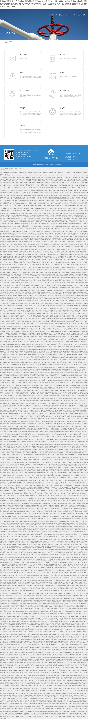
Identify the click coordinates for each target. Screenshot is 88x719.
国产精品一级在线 (57, 575)
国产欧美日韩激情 (3, 216)
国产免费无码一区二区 (73, 323)
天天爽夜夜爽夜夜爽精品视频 (5, 269)
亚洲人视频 (18, 284)
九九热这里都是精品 (39, 233)
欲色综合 (2, 400)
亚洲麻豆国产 (9, 229)
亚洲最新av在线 (14, 367)
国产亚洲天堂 (82, 369)
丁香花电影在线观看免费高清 (76, 311)
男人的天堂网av (82, 423)
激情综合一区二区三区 (10, 623)
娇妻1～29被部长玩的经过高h (61, 284)
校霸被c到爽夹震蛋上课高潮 (28, 208)
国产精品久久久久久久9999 (34, 187)
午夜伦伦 (52, 202)
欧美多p (26, 329)
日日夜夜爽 (33, 526)
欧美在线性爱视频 (21, 185)
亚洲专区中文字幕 (29, 287)
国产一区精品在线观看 (4, 469)
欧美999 (22, 326)
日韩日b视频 (58, 274)
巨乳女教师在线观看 (10, 513)
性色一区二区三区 (69, 433)
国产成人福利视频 (55, 365)
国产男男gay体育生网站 (32, 205)
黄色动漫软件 (24, 200)
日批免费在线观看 (19, 336)
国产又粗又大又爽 (23, 221)
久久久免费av (35, 521)
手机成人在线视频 (19, 303)
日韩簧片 (85, 215)
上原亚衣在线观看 (17, 470)
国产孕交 (72, 698)
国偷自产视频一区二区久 (70, 236)
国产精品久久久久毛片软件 (18, 524)
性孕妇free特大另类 (25, 470)
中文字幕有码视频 (38, 267)
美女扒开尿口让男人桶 (68, 423)
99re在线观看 (9, 433)
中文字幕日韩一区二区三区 (42, 197)
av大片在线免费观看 (63, 375)
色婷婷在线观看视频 (67, 613)
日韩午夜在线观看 (35, 306)
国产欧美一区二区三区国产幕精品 (25, 311)
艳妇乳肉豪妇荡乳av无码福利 (81, 272)
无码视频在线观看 (51, 400)
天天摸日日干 (39, 618)
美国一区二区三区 (71, 629)
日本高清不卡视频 (13, 279)
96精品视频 (70, 202)
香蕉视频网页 (85, 418)
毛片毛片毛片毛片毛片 (24, 513)
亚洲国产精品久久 (66, 490)
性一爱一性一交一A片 (64, 175)
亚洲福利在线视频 (8, 646)
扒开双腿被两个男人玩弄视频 (25, 577)
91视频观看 (6, 485)
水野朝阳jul (85, 311)
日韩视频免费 (65, 223)
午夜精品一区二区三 (9, 244)
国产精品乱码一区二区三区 (24, 251)
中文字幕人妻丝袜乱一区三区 (73, 175)
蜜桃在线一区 (6, 395)
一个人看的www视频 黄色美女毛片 (75, 711)
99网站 (85, 493)
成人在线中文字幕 (41, 446)
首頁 (49, 15)
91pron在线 (43, 244)
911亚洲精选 (50, 683)
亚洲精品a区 (63, 272)
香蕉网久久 (78, 270)
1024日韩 (29, 380)
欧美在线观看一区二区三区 (83, 438)
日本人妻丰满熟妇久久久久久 (41, 669)
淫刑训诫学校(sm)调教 (4, 487)
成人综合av (66, 351)
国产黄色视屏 (18, 395)
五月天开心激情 (12, 529)
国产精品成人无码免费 (13, 485)
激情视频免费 (20, 598)
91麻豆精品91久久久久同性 (62, 270)
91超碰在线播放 (23, 184)
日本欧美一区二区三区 (13, 570)
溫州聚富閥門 (75, 156)
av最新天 (42, 524)
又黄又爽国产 (38, 302)
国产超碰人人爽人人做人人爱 (51, 370)
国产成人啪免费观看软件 (74, 361)
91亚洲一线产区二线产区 (58, 451)
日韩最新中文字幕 (76, 369)
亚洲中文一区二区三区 (37, 483)
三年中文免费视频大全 (67, 234)
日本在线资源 (24, 456)
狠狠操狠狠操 (7, 254)
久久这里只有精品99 (4, 377)
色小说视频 (28, 190)
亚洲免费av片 (2, 447)
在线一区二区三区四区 (69, 515)
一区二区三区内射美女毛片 (37, 257)
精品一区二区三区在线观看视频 (81, 203)
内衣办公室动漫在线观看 (57, 184)
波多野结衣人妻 (32, 303)
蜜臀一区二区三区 (8, 293)
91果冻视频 (44, 459)
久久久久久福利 (67, 333)
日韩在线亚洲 (51, 334)
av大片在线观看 (57, 505)
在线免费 (43, 280)
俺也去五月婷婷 (9, 334)
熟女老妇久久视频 (69, 228)
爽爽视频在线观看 (77, 457)
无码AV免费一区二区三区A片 (76, 465)
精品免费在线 (5, 446)
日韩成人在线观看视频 (47, 226)
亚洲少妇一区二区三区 (65, 639)
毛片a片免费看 (4, 177)
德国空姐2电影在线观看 (22, 429)
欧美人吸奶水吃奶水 (56, 657)
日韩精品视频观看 (31, 397)
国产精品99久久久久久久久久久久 (22, 398)
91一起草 (69, 375)
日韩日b (61, 364)
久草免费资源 (57, 462)
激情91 (50, 657)
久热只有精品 (45, 397)
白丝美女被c (12, 261)
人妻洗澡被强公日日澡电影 (7, 703)
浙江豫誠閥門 (68, 157)
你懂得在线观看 (27, 390)
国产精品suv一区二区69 (50, 434)
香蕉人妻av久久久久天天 (20, 352)
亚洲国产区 (46, 505)
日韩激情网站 (71, 216)
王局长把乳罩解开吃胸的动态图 (53, 277)
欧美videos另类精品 (31, 672)
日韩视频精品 (13, 236)
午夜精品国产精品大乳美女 (61, 513)
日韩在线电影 (67, 696)
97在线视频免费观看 (83, 228)
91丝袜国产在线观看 (34, 320)
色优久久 (14, 475)
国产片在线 (84, 682)
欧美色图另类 (17, 603)
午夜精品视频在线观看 (43, 454)
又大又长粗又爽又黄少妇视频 (70, 397)
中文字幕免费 (29, 415)
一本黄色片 (69, 195)
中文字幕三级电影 (21, 400)
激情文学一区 (79, 418)
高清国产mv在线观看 (18, 626)
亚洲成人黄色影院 (19, 519)
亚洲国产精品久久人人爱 (10, 359)
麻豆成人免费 (49, 700)
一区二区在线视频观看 (18, 203)
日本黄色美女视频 (45, 234)
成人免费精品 (32, 452)
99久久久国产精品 (23, 672)
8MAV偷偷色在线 (78, 359)
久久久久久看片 (67, 703)
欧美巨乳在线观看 (39, 192)
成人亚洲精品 (37, 229)
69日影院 (16, 590)
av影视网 (71, 505)
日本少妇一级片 (48, 369)
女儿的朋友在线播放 (4, 259)
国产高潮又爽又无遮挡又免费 (10, 207)
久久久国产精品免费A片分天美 (49, 228)
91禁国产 (28, 456)
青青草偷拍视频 (64, 195)
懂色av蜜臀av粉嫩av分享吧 (12, 344)
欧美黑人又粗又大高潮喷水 (65, 682)
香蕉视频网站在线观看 (17, 349)
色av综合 (70, 251)
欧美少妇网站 (49, 539)
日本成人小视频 (32, 492)
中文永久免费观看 (5, 287)
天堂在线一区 (11, 682)
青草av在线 (12, 326)
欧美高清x (31, 308)
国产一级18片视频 (77, 446)
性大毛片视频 (65, 385)
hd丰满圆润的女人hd (42, 261)
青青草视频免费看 (18, 515)
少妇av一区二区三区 (9, 408)
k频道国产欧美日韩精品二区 (12, 270)
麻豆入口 (44, 193)
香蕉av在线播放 (62, 254)
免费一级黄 (13, 275)
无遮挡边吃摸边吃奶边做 (14, 252)
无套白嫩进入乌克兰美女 (23, 416)
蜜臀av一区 (7, 313)
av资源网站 (32, 400)
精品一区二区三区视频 (68, 519)
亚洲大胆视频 (74, 526)
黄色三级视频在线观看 (60, 541)
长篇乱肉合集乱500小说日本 (25, 285)
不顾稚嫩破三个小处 (72, 257)
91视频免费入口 (83, 505)
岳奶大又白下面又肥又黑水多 (40, 272)
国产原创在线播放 (61, 321)
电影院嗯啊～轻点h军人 (14, 423)
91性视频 (84, 519)
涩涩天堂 (36, 423)
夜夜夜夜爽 (77, 452)
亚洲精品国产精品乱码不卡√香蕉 (43, 315)
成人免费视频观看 (82, 193)
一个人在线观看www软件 (63, 705)
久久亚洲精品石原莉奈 (53, 223)
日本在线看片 (4, 500)
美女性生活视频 (62, 637)
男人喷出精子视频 (80, 195)
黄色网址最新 (39, 334)
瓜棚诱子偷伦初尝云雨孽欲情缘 (70, 570)
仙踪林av (16, 182)
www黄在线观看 (71, 439)
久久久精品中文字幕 (29, 292)
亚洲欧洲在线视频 (49, 564)
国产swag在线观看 (36, 701)
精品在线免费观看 (5, 488)
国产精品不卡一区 (82, 429)
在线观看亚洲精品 (72, 673)
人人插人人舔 (56, 682)
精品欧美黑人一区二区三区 (41, 256)
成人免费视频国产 (19, 575)
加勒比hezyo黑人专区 (38, 275)
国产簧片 (42, 673)
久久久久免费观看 (11, 600)
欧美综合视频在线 (75, 251)
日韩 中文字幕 (82, 361)
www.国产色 (16, 321)
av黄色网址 (32, 641)
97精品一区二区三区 (81, 346)
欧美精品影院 (48, 318)
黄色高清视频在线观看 (25, 284)
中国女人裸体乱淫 (74, 655)
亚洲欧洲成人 (49, 365)
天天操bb (5, 405)
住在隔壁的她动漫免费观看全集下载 (8, 356)
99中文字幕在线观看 (44, 295)
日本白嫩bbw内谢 (27, 444)
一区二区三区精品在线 (18, 392)
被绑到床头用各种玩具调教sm (21, 364)
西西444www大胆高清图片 (37, 716)
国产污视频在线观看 (75, 531)
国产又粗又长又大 (26, 588)
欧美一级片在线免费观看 (20, 464)
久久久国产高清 (39, 251)
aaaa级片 (51, 562)
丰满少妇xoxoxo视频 (44, 211)
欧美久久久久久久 (57, 387)
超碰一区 (69, 346)
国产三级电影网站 (5, 675)
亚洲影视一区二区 (36, 352)
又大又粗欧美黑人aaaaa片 (48, 488)
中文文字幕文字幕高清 (74, 521)
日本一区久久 (71, 229)
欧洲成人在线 (56, 375)
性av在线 (39, 416)
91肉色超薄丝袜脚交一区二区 (77, 303)
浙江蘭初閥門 (68, 153)
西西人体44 (42, 529)
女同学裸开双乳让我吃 (19, 390)
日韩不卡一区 (42, 229)
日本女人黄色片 (18, 685)
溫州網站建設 (16, 168)
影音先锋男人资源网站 (7, 256)
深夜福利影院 (9, 542)
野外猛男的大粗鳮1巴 (13, 605)
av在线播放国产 (42, 200)
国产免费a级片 (59, 460)
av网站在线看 (33, 698)
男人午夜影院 (47, 646)
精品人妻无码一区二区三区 (58, 320)
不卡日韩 (40, 442)
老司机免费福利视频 (41, 198)
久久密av (67, 305)
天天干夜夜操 (48, 177)
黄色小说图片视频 (16, 431)
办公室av (84, 236)
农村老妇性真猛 (37, 218)
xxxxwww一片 (5, 601)
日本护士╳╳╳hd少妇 (36, 177)
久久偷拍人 (60, 213)
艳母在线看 (36, 388)
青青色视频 (86, 323)
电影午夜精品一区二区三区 (30, 475)
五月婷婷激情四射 (42, 270)
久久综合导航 (7, 387)
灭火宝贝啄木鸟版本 (34, 288)
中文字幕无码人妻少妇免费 (47, 380)
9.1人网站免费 (15, 400)
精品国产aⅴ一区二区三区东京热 (20, 608)
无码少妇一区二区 (31, 267)
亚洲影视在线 (52, 649)
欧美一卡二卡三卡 (48, 269)
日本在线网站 (85, 490)
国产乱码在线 (72, 305)
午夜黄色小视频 (28, 464)
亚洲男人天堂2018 (45, 207)
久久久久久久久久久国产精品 (36, 500)
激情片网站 (53, 465)
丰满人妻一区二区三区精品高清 (7, 426)
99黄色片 (8, 323)
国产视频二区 (30, 682)
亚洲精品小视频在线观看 (6, 490)
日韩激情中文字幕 (31, 223)
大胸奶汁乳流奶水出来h (56, 298)
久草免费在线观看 (78, 236)
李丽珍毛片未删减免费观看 (74, 472)
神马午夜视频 (54, 333)
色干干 (54, 460)
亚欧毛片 (57, 487)
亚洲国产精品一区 (13, 323)
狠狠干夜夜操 (62, 447)
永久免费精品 (11, 701)
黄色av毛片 (64, 501)
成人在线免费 (67, 687)
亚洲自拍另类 (48, 410)
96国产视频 (20, 696)
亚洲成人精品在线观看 (52, 601)
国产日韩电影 (36, 392)
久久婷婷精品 (47, 624)
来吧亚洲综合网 (17, 298)
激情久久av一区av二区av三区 (53, 397)
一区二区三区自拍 (69, 547)
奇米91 (3, 546)
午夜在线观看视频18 (22, 241)
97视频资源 (74, 195)
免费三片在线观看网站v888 (26, 375)
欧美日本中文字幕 (62, 238)
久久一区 (86, 298)
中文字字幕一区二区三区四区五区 (42, 241)
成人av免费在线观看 (78, 618)
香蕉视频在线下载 (5, 454)
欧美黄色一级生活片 (72, 395)
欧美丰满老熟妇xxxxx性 (31, 605)
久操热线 (69, 269)
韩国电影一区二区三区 (28, 261)
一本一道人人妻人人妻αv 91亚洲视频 (46, 323)
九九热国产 (65, 328)
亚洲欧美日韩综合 (29, 298)
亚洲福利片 (38, 516)
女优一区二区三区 (25, 318)
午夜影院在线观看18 (37, 515)
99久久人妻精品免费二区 (47, 320)
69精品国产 (29, 413)
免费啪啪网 (72, 238)
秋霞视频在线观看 (71, 408)
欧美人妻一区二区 (73, 565)
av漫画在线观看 (26, 696)
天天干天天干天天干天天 (4, 338)
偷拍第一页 (40, 490)
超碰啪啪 (54, 700)
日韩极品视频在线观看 (59, 179)
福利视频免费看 (38, 575)
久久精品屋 (56, 565)
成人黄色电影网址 (16, 297)
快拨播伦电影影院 (17, 511)
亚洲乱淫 (85, 467)
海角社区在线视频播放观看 (54, 211)
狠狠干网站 (31, 359)
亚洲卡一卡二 (9, 357)
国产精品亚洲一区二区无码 (69, 457)
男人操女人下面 (64, 542)
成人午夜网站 (68, 670)
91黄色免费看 (82, 280)
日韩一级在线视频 (28, 462)
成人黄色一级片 (60, 177)
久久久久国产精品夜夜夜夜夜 (16, 243)
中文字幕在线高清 (75, 192)
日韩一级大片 (68, 564)
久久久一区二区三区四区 (70, 631)
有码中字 (58, 308)
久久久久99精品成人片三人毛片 (45, 593)
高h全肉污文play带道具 (61, 207)
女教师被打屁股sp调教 (64, 323)
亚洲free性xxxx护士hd (58, 187)
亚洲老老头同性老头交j (68, 357)
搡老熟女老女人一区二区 (57, 621)
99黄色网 (81, 383)
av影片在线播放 (68, 526)
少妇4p (77, 179)
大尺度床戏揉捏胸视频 (83, 192)
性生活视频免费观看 (73, 434)
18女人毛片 (39, 533)
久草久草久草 (77, 315)
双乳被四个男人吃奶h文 (4, 252)
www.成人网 (6, 262)
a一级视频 (5, 667)
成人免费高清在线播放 (67, 208)
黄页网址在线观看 (21, 306)
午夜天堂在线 (36, 593)
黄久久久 (28, 184)
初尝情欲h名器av (7, 393)
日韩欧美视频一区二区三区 (69, 470)
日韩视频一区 (25, 341)
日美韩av (82, 475)
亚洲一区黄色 (41, 406)
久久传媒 (39, 603)
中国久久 (34, 706)
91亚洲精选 (82, 200)
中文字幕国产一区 (58, 200)
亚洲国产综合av (24, 211)
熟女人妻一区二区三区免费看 (18, 179)
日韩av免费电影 (35, 311)
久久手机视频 (72, 447)
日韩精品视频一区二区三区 (30, 185)
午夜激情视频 (59, 385)
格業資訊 (61, 15)
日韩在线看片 (74, 405)
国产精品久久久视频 (41, 477)
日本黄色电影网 (58, 649)
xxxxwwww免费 (66, 619)
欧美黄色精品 (2, 359)
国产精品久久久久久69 (68, 275)
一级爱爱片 (74, 208)
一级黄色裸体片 (51, 218)
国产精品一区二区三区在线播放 (31, 541)
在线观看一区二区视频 (74, 241)
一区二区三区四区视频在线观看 (54, 195)
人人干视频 (44, 577)
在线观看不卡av (3, 382)
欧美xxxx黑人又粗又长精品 (77, 595)
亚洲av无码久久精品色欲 (53, 431)
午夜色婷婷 (7, 261)
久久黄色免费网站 (22, 567)
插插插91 (36, 460)
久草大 (58, 447)
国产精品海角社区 (13, 287)
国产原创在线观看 (36, 673)
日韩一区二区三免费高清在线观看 (14, 375)
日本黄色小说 (33, 246)
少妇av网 (44, 583)
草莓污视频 (85, 577)
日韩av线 (11, 362)
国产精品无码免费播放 (38, 705)
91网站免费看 (28, 195)
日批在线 (14, 518)
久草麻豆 (30, 182)
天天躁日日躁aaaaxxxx (14, 416)
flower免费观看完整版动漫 (51, 193)
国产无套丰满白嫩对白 (56, 251)
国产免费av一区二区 (73, 438)
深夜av (71, 277)
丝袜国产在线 (79, 416)
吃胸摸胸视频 (60, 208)
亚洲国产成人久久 (63, 205)
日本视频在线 (62, 454)
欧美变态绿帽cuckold (79, 474)
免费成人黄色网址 (37, 542)
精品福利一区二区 (64, 251)
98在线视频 (40, 482)
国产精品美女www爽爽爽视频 (50, 393)
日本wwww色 (79, 565)
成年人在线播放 (26, 252)
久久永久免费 (77, 249)
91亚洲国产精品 (54, 537)
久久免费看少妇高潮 (41, 351)
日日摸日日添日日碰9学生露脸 (7, 297)
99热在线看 (52, 526)
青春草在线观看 (3, 557)
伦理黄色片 (32, 374)
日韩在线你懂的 (37, 544)
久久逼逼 (45, 277)
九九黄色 (68, 513)
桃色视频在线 (47, 390)
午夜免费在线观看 (23, 618)
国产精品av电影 (29, 431)
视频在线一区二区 (33, 569)
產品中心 (68, 15)
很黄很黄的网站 (25, 236)
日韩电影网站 (62, 516)
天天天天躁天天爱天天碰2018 (56, 569)
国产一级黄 (20, 451)
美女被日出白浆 (25, 572)
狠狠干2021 (64, 185)
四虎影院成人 (35, 362)
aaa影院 (49, 284)
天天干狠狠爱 (12, 695)
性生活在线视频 (12, 469)
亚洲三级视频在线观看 (17, 649)
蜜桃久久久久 (49, 256)
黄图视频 (83, 365)
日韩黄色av (66, 179)
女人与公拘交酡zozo (65, 483)
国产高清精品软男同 (11, 177)
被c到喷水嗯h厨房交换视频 (39, 359)
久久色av (73, 249)
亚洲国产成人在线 (12, 398)
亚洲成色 (62, 210)
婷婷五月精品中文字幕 (26, 446)
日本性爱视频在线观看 (20, 475)
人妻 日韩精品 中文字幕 (81, 205)
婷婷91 (36, 254)
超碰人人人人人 (23, 467)
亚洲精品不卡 (9, 179)
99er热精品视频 (26, 372)
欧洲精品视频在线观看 (21, 354)
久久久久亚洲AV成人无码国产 (69, 410)
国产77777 (34, 677)
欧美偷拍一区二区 (79, 610)
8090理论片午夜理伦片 (32, 334)
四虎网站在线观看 (36, 528)
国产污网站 (24, 662)
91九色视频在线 (14, 624)
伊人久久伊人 (19, 269)
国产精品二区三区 (3, 229)
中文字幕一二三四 (17, 397)
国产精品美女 (74, 234)
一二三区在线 (83, 439)
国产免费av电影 (73, 483)
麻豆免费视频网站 (71, 300)
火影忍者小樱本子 (14, 374)
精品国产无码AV (19, 238)
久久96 (47, 305)
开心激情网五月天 (50, 567)
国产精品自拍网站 (15, 379)
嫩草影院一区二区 (63, 580)
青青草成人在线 (33, 315)
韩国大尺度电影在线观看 (12, 295)
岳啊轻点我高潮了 (39, 231)
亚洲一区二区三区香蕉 (42, 377)
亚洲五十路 (14, 215)
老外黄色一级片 (13, 313)
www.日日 (37, 565)
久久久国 (16, 328)
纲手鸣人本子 (20, 372)
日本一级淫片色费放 (83, 477)
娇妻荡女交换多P (15, 459)
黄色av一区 (21, 588)
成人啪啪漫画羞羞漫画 (46, 503)
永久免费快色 (84, 705)
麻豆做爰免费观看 (79, 585)
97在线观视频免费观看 (6, 241)
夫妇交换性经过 (12, 519)
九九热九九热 (76, 207)
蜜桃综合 (7, 665)
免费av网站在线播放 (34, 354)
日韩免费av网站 (63, 374)
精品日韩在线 (72, 590)
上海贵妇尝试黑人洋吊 (38, 329)
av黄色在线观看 (16, 221)
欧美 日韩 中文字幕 (44, 601)
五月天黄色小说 (6, 418)
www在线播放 (22, 239)
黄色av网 (57, 374)
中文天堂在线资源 (52, 578)
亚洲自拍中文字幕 (18, 208)
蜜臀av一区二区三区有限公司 (56, 229)
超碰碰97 (17, 285)
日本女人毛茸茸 (68, 405)
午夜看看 (52, 231)
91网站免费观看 (81, 428)
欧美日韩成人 (10, 483)
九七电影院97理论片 (44, 621)
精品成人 (58, 220)
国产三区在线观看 (80, 493)
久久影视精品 (33, 280)
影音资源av (20, 405)
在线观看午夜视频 (74, 336)
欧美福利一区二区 (45, 498)
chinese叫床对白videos (22, 180)
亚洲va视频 (60, 577)
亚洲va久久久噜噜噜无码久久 (39, 393)
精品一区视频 (65, 467)
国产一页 (77, 284)
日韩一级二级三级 (76, 334)
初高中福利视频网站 (6, 279)
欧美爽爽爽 (72, 683)
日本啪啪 (16, 306)
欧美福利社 (43, 305)
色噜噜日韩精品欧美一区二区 (7, 302)
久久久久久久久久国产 (6, 624)
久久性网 (61, 302)
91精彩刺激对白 (57, 485)
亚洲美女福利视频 (35, 270)
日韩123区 (29, 434)
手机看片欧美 (36, 406)
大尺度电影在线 (10, 280)
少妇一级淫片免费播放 (37, 213)
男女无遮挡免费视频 (69, 454)
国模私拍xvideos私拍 (77, 338)
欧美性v (49, 288)
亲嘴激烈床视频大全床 (4, 192)
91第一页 (65, 408)
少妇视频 (67, 238)
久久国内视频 (46, 526)
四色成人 (64, 338)
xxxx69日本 (31, 393)
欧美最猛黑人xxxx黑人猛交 (28, 305)
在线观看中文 (44, 523)
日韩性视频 (34, 464)
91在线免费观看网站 (12, 234)
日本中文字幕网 (32, 328)
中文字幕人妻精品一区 (31, 221)
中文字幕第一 (46, 562)
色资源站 (2, 228)
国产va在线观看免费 (24, 175)
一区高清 (52, 552)
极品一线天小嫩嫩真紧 (7, 505)
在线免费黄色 (39, 338)
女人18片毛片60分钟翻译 (58, 619)
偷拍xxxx (49, 626)
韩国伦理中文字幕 (29, 352)
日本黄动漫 (11, 438)
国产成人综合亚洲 (82, 456)
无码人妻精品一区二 (46, 495)
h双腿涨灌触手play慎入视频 (25, 361)
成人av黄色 (8, 336)
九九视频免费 (64, 346)
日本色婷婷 (21, 600)
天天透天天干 (50, 264)
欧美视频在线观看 (9, 365)
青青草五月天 (56, 515)
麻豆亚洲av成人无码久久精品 (58, 459)
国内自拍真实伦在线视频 (49, 205)
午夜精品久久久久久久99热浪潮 (18, 578)
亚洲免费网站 (30, 203)
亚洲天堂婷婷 (13, 284)
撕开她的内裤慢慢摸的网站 (48, 310)
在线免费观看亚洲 (69, 207)
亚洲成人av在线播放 (13, 264)
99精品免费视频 (25, 220)
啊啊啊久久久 (79, 644)
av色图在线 (74, 252)
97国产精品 (23, 569)
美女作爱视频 (76, 177)
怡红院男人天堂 (78, 410)
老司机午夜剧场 (46, 657)
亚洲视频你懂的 (48, 436)
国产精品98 (33, 282)
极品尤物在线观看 (69, 377)
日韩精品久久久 (40, 202)
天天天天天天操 (82, 356)
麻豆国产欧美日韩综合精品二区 (59, 279)
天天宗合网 (2, 537)
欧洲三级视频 (79, 677)
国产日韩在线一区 (75, 243)
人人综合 (37, 185)
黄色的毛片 (75, 652)
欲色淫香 (45, 474)
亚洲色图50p (15, 552)
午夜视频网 (18, 454)
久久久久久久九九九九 (6, 326)
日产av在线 (16, 539)
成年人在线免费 (29, 510)
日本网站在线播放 (51, 179)
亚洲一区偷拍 (80, 323)
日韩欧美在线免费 (19, 275)
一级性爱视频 (63, 601)
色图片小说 (39, 280)
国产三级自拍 (76, 187)
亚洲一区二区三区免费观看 (7, 618)
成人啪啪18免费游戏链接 (8, 233)
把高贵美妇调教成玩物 (55, 341)
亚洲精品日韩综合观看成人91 (82, 339)
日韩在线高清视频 (22, 623)
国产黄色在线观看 (34, 184)
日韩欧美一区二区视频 (37, 649)
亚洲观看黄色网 (55, 551)
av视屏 (29, 546)
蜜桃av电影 (81, 660)
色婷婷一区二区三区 (9, 385)
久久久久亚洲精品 (33, 482)
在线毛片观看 (40, 277)
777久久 (80, 521)
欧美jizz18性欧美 (81, 259)
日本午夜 (74, 215)
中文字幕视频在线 (67, 503)
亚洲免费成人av (6, 660)
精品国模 (29, 231)
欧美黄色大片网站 (79, 246)
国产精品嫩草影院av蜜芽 (74, 388)
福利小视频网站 (48, 359)
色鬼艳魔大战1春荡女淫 (70, 218)
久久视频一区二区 (60, 457)
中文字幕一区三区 (6, 364)
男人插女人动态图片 (31, 233)
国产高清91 (23, 654)
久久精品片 (76, 578)
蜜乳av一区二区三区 (4, 578)
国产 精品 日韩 (65, 187)
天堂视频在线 (51, 498)
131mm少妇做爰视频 (7, 339)
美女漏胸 (24, 580)
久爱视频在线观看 (36, 662)
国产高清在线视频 (24, 433)
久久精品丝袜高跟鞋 (29, 362)
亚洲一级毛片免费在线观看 (11, 457)
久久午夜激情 (75, 508)
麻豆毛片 (40, 298)
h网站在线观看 (16, 244)
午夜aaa (71, 691)
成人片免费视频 (47, 202)
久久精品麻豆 (75, 552)
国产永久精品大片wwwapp (35, 346)
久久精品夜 (84, 292)
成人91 (51, 631)
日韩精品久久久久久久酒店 (67, 184)
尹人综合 (10, 379)
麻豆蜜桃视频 (50, 690)
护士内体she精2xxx (66, 388)
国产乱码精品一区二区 (47, 275)
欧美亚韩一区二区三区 (9, 536)
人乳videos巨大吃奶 (21, 295)
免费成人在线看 (34, 277)
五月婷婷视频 (51, 192)
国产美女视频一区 (79, 218)
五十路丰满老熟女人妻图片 (18, 229)
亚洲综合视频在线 (76, 275)
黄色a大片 (16, 460)
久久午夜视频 (49, 293)
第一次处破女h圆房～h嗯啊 (63, 667)
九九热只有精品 (52, 429)
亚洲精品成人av (58, 300)
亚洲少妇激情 (59, 185)
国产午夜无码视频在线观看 (24, 385)
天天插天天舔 (16, 665)
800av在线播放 (45, 690)
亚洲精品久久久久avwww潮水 (52, 261)
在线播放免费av (4, 664)
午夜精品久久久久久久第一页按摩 (18, 472)
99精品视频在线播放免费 (8, 184)
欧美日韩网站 (71, 187)
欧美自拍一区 (20, 334)
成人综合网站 (77, 198)
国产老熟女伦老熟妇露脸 (44, 565)
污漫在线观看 (15, 225)
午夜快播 (68, 379)
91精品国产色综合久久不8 (43, 264)
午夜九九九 (64, 460)
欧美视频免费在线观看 (16, 613)
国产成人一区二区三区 (13, 185)
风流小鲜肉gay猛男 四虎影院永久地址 (67, 446)
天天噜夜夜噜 (2, 493)
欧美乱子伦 (25, 406)
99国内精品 (42, 665)
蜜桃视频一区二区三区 (21, 287)
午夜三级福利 (45, 334)
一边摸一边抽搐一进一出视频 (72, 428)
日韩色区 (17, 623)
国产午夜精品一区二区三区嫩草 (46, 352)
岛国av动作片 (37, 452)
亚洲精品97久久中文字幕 (4, 193)
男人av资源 (85, 336)
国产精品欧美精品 (71, 616)
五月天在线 (78, 541)
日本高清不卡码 (5, 210)
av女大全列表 (45, 490)
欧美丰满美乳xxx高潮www (52, 287)
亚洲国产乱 (15, 372)
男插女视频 (31, 318)
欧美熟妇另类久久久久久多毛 (53, 439)
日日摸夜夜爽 (14, 334)
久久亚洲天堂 (83, 198)
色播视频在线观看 (6, 515)
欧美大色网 (32, 410)
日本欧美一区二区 (77, 306)
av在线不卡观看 (82, 403)
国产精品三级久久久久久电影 (41, 216)
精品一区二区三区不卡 (78, 577)
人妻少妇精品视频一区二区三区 (14, 361)
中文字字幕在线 (36, 611)
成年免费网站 (33, 634)
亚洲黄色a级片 (16, 365)
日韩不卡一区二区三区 (38, 308)
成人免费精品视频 (28, 624)
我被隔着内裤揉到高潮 (37, 431)
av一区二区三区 (51, 623)
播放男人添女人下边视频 (22, 338)
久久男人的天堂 (25, 216)
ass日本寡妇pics (21, 300)
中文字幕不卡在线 (28, 210)
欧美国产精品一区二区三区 (47, 213)
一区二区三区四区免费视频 (45, 239)
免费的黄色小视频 (12, 346)
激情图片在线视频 (79, 492)
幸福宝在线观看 (10, 213)
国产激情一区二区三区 (32, 338)
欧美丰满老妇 (66, 485)
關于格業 (54, 15)
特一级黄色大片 (85, 320)
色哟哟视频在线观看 (9, 493)
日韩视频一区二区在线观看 (22, 434)
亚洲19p (80, 379)
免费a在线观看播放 (63, 498)
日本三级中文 (20, 272)
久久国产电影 (84, 485)
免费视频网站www (33, 284)
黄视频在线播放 (19, 498)
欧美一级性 (57, 236)
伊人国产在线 (59, 652)
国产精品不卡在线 (29, 454)
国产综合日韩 (3, 595)
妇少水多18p (12, 619)
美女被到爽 (82, 395)
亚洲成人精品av (9, 272)
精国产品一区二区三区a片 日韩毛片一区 (16, 192)
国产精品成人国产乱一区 (79, 300)
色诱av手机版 (72, 203)
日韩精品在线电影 (63, 331)
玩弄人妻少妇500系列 (48, 225)
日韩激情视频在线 (69, 421)
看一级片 (14, 285)
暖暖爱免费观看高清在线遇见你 (70, 180)
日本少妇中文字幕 (17, 408)
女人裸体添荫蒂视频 (6, 347)
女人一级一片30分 (69, 592)
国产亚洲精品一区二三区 (54, 302)
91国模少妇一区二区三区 (25, 357)
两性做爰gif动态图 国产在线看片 (16, 202)
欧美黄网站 (75, 519)
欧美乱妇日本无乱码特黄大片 (36, 259)
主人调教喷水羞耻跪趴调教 (70, 267)
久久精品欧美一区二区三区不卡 (6, 215)
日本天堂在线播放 (64, 274)
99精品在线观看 (20, 439)
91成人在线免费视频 (5, 346)
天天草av (32, 357)
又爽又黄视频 (14, 180)
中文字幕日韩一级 (53, 215)
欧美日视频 (65, 400)
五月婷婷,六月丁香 (83, 598)
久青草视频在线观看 (21, 259)
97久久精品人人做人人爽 (28, 593)
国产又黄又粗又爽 (76, 716)
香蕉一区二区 (8, 492)
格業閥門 (14, 16)
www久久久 (10, 698)
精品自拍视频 (60, 613)
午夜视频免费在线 (54, 254)
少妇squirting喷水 (12, 498)
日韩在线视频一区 (33, 193)
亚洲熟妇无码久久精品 (63, 439)
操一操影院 (33, 559)
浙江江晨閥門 (68, 159)
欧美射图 (18, 207)
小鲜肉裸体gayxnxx (69, 308)
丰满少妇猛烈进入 (36, 295)
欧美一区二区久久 (64, 231)
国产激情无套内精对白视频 (42, 284)
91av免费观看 (83, 249)
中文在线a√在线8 (21, 424)
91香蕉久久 (51, 315)
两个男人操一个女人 (46, 613)
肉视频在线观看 (23, 603)
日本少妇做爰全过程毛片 (61, 252)
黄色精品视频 (73, 549)
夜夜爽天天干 (13, 403)
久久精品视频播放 (5, 231)
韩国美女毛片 (14, 293)
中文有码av (25, 243)
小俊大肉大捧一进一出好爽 (25, 288)
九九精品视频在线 (72, 449)
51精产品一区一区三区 (59, 233)
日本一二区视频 (81, 298)
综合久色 (16, 562)
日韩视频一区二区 (18, 218)
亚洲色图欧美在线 (62, 495)
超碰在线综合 (9, 475)
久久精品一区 (15, 483)
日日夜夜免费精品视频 (33, 236)
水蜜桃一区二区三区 (38, 249)
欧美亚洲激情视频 (25, 596)
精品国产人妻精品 (3, 341)
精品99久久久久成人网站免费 (79, 628)
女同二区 (18, 467)
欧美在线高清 (35, 298)
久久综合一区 (21, 213)
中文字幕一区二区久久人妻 (62, 392)
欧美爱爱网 (36, 225)
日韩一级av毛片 (15, 588)
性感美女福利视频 (10, 306)
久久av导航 (76, 700)
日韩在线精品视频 (78, 682)
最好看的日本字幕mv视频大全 (46, 678)
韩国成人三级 (19, 629)
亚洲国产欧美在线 (72, 624)
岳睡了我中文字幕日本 (77, 551)
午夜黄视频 (43, 177)
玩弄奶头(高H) (4, 280)
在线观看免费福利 (68, 595)
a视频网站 (10, 259)
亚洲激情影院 (38, 207)
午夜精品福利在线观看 (70, 315)
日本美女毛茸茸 (30, 442)
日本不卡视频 (66, 533)
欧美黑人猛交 (8, 275)
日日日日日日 (81, 460)
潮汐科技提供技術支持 (58, 164)
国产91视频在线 (79, 685)
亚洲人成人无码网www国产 (64, 565)
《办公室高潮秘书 (77, 344)
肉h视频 (3, 610)
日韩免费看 (57, 672)
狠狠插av (72, 614)
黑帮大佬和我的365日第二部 (50, 549)
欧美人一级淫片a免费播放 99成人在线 (60, 190)
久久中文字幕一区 (54, 321)
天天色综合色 (27, 259)
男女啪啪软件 (25, 682)
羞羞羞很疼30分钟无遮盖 (23, 637)
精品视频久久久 (25, 202)
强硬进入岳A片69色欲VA (73, 380)
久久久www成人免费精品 (46, 687)
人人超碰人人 (4, 198)
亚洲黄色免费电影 (14, 657)
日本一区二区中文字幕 (4, 641)
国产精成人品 (59, 585)
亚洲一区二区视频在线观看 (58, 269)
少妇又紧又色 (31, 578)
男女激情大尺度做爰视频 (66, 285)
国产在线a (85, 560)
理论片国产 (72, 349)
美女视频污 (7, 303)
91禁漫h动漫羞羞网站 (60, 351)
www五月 (18, 234)
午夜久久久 (84, 182)
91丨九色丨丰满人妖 (80, 221)
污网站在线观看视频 (58, 552)
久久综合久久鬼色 (55, 197)
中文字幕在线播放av (62, 606)
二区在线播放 (68, 634)
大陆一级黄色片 (9, 518)
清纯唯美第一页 (50, 387)
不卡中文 (51, 575)
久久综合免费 (49, 519)
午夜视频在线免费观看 (45, 302)
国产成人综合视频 (6, 288)
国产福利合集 (13, 447)
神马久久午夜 (51, 313)
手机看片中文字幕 (7, 434)
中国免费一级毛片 (55, 398)
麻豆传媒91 (49, 298)
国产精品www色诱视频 (12, 413)
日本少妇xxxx (38, 433)
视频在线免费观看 (31, 537)
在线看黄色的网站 (69, 334)
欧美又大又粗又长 (82, 634)
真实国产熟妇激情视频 (41, 220)
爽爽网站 (35, 703)
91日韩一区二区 (6, 267)
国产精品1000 (24, 267)
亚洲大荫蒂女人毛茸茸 (77, 292)
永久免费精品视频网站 (72, 562)
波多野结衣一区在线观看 (64, 341)
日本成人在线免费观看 (46, 221)
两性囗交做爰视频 (20, 673)
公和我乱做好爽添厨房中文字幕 (56, 221)
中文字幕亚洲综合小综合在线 (80, 269)
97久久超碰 (44, 519)
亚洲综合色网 (62, 236)
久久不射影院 (84, 226)
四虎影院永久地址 (3, 482)
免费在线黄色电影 (65, 521)
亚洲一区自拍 (37, 211)
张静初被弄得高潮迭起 (39, 303)
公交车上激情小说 (54, 285)
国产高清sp (52, 364)
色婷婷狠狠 (26, 506)
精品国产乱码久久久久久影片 (74, 459)
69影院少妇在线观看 (23, 380)
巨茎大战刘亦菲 (28, 356)
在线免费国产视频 (79, 490)
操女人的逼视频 (84, 665)
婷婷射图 (28, 603)
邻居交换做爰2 (31, 531)
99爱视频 (44, 329)
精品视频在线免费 (47, 231)
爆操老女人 (4, 277)
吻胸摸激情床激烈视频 (33, 252)
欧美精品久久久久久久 (54, 449)
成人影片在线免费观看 (14, 251)
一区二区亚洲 (60, 408)
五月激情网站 (43, 516)
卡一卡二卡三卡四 (25, 498)
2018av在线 (61, 313)
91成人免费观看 (48, 426)
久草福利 (56, 192)
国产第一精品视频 (17, 438)
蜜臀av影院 (58, 226)
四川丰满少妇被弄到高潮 (28, 631)
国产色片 (61, 465)
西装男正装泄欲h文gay (19, 261)
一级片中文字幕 (57, 203)
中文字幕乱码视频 (80, 406)
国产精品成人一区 (37, 567)
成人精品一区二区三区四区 (57, 288)
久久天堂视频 (16, 415)
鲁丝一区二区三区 (38, 223)
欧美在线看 (33, 272)
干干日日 (80, 336)
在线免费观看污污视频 (57, 483)
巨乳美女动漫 (26, 308)
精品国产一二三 (75, 347)
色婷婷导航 (22, 246)
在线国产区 (26, 249)
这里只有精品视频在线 (32, 533)
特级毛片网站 (41, 225)
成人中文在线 (32, 536)
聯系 (84, 15)
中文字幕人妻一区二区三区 (50, 351)
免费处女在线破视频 (44, 642)
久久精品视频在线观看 (4, 264)
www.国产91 (23, 693)
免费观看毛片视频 (6, 257)
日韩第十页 (81, 400)
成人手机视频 (31, 619)
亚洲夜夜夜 (50, 197)
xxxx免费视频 (57, 524)
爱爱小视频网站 (76, 293)
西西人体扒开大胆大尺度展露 (48, 714)
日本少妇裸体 (32, 614)
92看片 (39, 460)
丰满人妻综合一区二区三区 (61, 228)
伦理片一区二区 (53, 472)
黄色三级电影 (8, 236)
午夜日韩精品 (65, 654)
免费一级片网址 (43, 680)
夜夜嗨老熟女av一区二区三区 (62, 418)
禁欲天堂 (35, 287)
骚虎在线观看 (54, 213)
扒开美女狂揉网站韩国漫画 (57, 388)
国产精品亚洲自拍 (42, 375)
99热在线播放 (63, 428)
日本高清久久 (44, 328)
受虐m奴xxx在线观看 (29, 239)
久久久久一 (50, 175)
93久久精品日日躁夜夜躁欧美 (36, 588)
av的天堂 (14, 195)
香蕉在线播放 (62, 672)
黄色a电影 (2, 621)
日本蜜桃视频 (69, 252)
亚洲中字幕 (33, 575)
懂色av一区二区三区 (69, 382)
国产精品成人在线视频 (48, 644)
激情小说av (60, 598)
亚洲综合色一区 (24, 438)
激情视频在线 (69, 551)
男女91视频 (69, 487)
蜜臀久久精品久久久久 (55, 359)
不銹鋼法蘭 (2, 168)
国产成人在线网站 (74, 282)
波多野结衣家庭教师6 (6, 511)
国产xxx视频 (74, 406)
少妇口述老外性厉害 (20, 302)
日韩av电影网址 (26, 336)
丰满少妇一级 (74, 346)
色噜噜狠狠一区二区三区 (13, 316)
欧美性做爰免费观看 (73, 649)
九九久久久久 (80, 690)
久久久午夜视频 (21, 465)
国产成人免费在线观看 (26, 277)
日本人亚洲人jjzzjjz (10, 328)
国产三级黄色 (74, 601)
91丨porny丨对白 (49, 470)
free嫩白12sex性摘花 (60, 703)
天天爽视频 (20, 510)
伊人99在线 (62, 397)
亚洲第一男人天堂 (47, 388)
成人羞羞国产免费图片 (4, 316)
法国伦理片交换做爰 (74, 264)
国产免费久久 (35, 370)
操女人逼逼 (47, 655)
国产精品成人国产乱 (4, 456)
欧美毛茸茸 (75, 690)
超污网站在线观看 (5, 372)
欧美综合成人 (13, 246)
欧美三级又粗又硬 (51, 629)
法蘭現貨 (6, 168)
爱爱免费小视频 (63, 416)
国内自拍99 (28, 382)
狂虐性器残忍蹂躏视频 (73, 223)
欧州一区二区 (61, 464)
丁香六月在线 (36, 531)
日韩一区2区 (58, 711)
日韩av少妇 (63, 306)
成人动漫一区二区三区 (25, 297)
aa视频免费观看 (13, 303)
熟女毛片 (35, 351)
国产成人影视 (60, 223)
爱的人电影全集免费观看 (77, 213)
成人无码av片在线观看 (48, 451)
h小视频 (84, 642)
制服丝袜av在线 (82, 207)
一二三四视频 (77, 713)
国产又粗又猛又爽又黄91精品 (9, 390)
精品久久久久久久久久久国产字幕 (69, 221)
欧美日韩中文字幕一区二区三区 (12, 300)
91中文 (30, 465)
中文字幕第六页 (69, 338)
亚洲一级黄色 (68, 387)
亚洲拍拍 (37, 447)
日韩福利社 (47, 215)
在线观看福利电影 (27, 539)
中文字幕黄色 (34, 465)
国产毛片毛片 (50, 295)
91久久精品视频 (19, 177)
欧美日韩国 (80, 223)
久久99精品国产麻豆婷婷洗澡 (48, 660)
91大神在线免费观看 (11, 329)
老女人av (67, 434)
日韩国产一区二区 (12, 205)
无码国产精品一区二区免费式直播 (8, 559)
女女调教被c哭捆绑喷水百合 (12, 405)
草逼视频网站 (32, 423)
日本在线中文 (82, 290)
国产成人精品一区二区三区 (18, 351)
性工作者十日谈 (25, 397)
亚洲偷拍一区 (63, 657)
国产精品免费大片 (50, 203)
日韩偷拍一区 (4, 603)
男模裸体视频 (76, 382)
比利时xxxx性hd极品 (49, 187)
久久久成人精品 (76, 280)
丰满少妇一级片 (33, 385)
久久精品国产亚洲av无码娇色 (48, 182)
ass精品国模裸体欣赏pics (5, 562)
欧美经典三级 (20, 508)
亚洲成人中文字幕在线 (65, 203)
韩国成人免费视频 (31, 387)
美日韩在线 (68, 660)
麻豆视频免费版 (41, 693)
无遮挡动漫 (53, 284)
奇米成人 (30, 175)
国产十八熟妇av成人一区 (68, 442)
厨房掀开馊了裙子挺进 (78, 560)
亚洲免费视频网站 (45, 267)
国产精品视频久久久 (20, 215)
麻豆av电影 (9, 708)
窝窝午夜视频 (42, 187)
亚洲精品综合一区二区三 (42, 175)
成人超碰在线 (77, 316)
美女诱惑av (67, 536)
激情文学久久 (34, 467)
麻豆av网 (73, 642)
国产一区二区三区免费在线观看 (72, 495)
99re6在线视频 (71, 533)
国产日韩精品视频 (16, 184)
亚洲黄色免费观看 (55, 469)
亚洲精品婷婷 (32, 657)
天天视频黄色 (46, 210)
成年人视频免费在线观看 (48, 521)
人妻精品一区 (20, 670)
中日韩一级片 (41, 436)
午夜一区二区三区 (21, 536)
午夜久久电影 (68, 452)
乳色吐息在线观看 (11, 190)
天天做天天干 (58, 639)
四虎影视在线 (55, 225)
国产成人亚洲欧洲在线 (37, 424)
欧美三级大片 (69, 292)
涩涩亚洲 (50, 508)
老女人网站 (68, 241)
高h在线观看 (5, 182)
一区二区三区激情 (82, 302)
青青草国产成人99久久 (7, 380)
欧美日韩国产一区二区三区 (45, 292)
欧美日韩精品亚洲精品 (75, 703)
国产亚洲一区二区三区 (6, 565)
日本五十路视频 (22, 226)
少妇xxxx (69, 193)
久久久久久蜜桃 (67, 698)
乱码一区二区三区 (62, 433)
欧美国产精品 (49, 680)
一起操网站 (53, 239)
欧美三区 (72, 464)
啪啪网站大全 (19, 277)
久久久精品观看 (77, 444)
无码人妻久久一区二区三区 (50, 572)
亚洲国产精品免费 (31, 216)
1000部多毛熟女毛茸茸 (56, 272)
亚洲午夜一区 (26, 326)
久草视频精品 (75, 308)
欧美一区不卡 (47, 475)
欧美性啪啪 (12, 470)
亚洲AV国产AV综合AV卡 (71, 416)
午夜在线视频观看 (34, 446)
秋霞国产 (2, 495)
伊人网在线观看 (31, 275)
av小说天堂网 (35, 570)
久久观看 (30, 649)
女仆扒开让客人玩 (84, 306)
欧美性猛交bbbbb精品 (19, 308)
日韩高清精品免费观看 (51, 274)
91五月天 (86, 184)
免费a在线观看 (6, 685)
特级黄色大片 (54, 177)
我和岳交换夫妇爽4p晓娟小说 (59, 315)
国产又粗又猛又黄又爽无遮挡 (78, 184)
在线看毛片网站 (50, 619)
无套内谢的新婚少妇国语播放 (39, 357)
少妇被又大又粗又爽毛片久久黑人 (72, 279)
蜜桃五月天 (19, 621)
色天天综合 (85, 213)
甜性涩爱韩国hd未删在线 (26, 547)
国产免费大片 (70, 652)
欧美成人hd (14, 357)
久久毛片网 (65, 202)
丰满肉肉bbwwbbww (72, 644)
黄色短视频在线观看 (82, 411)
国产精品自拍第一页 (57, 246)
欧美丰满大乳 (21, 539)
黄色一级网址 (85, 380)
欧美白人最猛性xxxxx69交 (24, 452)
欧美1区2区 (82, 444)
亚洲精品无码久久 (83, 267)
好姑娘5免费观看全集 (83, 251)
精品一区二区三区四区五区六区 (77, 285)
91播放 (30, 426)
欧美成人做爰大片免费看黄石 (42, 195)
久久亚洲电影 (4, 361)
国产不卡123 (22, 274)
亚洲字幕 (20, 252)
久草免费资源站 (36, 454)
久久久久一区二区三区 (8, 195)
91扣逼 (31, 601)
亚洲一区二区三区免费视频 (80, 238)
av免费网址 (21, 182)
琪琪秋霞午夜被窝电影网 (83, 385)
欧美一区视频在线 (77, 393)
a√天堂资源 (67, 665)
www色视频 (39, 287)
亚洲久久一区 (61, 423)
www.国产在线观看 (5, 203)
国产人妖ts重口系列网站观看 (70, 492)
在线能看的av (32, 493)
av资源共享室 (10, 506)
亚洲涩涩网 (11, 626)
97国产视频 (63, 387)
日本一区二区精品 (36, 364)
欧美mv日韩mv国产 (80, 667)
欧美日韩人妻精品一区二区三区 (65, 249)
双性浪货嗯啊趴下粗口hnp (54, 305)
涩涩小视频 (82, 321)
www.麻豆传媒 (4, 483)
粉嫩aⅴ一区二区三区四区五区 (62, 395)
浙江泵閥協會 (75, 159)
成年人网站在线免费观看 (72, 298)
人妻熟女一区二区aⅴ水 (71, 185)
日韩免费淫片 (6, 470)
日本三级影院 (80, 202)
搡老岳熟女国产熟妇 (36, 462)
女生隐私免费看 (58, 542)
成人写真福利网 (55, 433)
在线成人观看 (41, 646)
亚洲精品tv (28, 418)
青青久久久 (81, 241)
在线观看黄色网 (54, 598)
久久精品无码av (17, 187)
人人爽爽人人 (50, 190)
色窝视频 (24, 510)
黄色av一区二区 (11, 534)
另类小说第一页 (28, 274)
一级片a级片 (4, 295)
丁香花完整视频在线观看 (8, 415)
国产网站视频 (83, 234)
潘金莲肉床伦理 (21, 270)
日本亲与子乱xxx (75, 436)
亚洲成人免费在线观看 (77, 367)
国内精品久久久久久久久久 (39, 367)
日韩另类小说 (54, 329)
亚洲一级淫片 (10, 482)
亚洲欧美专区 (27, 246)
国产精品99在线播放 (35, 383)
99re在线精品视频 (38, 523)
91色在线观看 (31, 329)
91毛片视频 (5, 577)
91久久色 (11, 665)
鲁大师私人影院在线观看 (29, 587)
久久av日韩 (70, 215)
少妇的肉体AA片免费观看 (81, 288)
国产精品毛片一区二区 (81, 562)
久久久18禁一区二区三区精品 (66, 646)
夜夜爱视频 (25, 334)
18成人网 (66, 257)
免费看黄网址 (44, 513)
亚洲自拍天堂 (16, 501)
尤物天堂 (51, 696)
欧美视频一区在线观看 (50, 200)
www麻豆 (2, 387)
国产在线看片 (28, 590)
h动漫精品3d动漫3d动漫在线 (64, 528)
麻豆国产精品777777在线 (57, 198)
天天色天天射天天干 (71, 284)
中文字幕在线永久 (54, 624)
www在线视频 (30, 225)
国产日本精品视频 (13, 465)
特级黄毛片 (63, 406)
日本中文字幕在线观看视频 (58, 256)
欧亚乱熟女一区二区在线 (42, 354)
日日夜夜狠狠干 (80, 297)
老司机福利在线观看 (7, 290)
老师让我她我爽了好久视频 (9, 521)
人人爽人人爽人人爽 (48, 336)
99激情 (35, 198)
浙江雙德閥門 (68, 156)
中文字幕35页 (71, 474)
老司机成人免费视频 (35, 356)
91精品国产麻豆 (21, 193)
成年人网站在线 (78, 482)
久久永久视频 (15, 198)
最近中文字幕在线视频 (64, 318)
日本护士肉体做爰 (10, 282)
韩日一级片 (65, 269)
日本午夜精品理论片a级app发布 (10, 441)
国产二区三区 (64, 552)
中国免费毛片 (19, 267)
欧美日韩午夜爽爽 (69, 554)
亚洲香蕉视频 (9, 198)
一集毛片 (79, 282)
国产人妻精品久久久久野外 (30, 441)
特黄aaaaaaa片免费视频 (23, 546)
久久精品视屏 (51, 682)
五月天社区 (15, 424)
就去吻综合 (25, 557)
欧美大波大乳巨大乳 (72, 467)
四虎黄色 (79, 526)
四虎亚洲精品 (69, 601)
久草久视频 (79, 405)
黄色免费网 (65, 598)
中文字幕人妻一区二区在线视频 (31, 226)
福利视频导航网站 (12, 446)
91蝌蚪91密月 (78, 305)
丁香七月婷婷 (40, 226)
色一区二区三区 (7, 284)
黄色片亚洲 (44, 542)
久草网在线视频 (49, 290)
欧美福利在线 (78, 621)
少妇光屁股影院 (83, 575)
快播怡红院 (4, 213)
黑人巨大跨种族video (53, 698)
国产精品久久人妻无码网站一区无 (78, 488)
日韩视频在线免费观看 (65, 588)
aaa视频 (69, 706)
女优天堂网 (71, 367)
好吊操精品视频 (80, 257)
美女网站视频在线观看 (83, 554)
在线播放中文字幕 (6, 510)
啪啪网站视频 (9, 383)
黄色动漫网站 (46, 634)
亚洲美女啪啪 (19, 557)
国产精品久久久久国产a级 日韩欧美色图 (44, 469)
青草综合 (19, 318)
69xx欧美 (43, 564)
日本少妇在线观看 (29, 377)
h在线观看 (70, 508)
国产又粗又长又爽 (31, 369)
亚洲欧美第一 (27, 495)
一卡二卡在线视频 (78, 642)
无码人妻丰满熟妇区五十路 (10, 218)
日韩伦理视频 (4, 329)
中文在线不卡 (25, 269)
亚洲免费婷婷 (44, 287)
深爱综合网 (73, 272)
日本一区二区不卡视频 (40, 426)
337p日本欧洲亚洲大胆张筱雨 (70, 441)
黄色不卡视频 (52, 374)
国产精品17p (40, 193)
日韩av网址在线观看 (12, 333)
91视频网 (9, 578)
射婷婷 (42, 438)
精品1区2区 (57, 182)
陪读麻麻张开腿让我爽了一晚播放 (9, 669)
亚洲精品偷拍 (49, 582)
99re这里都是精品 (21, 282)
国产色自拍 (19, 492)
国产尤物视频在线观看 (6, 411)
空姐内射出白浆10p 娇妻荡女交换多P (17, 257)
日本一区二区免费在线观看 (79, 274)
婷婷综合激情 (31, 249)
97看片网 (28, 315)
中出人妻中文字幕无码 (14, 239)
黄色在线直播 (29, 429)
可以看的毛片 (65, 229)
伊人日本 (50, 262)
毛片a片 (50, 251)
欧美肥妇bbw (44, 338)
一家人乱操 (9, 216)
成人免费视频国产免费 (9, 298)
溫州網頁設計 (21, 168)
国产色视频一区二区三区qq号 (78, 210)
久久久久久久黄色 (74, 287)
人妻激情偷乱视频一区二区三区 (63, 216)
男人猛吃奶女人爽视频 (26, 256)
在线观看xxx (72, 696)
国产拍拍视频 (33, 207)
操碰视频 (45, 626)
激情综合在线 (40, 552)
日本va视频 (67, 349)
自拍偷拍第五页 (54, 328)
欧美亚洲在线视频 (21, 436)
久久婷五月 (27, 215)
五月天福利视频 (9, 583)
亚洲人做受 (4, 323)
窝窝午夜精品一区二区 (43, 423)
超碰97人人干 (70, 362)
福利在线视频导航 (33, 215)
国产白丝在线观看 (63, 215)
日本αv (12, 539)
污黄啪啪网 (84, 528)
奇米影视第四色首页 (32, 244)
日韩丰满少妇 (49, 474)
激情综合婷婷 (72, 480)
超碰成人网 (36, 200)
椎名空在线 (24, 515)
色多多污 (49, 523)
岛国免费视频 (35, 261)
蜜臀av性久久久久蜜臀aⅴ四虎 (59, 334)
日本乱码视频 (14, 200)
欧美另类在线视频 (13, 660)
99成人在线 (9, 341)
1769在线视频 (41, 610)
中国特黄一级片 (58, 297)
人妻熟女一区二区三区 (65, 424)
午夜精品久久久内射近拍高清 (63, 225)
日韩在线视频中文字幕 (32, 197)
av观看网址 (26, 182)
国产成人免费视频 (57, 406)
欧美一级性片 (33, 456)
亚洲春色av (38, 475)
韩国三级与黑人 (20, 264)
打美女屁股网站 (41, 596)
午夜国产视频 (42, 696)
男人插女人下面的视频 (57, 382)
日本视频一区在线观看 (57, 352)
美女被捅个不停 (56, 380)
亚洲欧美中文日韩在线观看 (38, 344)
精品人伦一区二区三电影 (21, 413)
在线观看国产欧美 (76, 693)
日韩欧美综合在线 (30, 180)
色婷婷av (27, 400)
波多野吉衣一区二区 (63, 482)
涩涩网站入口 (78, 608)
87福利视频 (9, 429)
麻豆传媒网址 (77, 439)
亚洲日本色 (8, 654)
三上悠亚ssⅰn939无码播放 (41, 246)
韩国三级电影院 (27, 634)
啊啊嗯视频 (64, 585)
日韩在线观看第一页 (53, 207)
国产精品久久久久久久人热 (47, 483)
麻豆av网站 (78, 483)
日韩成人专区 (21, 210)
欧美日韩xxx (15, 585)
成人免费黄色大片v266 (56, 424)
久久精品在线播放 (80, 208)
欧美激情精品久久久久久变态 (19, 362)
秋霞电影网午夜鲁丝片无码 (35, 623)
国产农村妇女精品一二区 (74, 383)
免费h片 (71, 660)
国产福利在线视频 (62, 655)
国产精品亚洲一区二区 (58, 467)
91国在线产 (9, 472)
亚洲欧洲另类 (13, 434)
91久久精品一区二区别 (40, 282)
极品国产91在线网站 (28, 595)
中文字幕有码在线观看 (36, 179)
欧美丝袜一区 (64, 280)
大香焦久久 (59, 421)
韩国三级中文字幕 (72, 262)
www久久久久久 (8, 610)
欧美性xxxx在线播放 (68, 354)
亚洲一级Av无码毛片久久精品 (37, 210)
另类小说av (70, 177)
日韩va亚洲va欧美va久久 (17, 216)
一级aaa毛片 (14, 429)
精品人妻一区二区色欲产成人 (23, 564)
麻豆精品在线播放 (74, 333)
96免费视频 (49, 551)
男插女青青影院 (75, 387)
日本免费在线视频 (10, 700)
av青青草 (37, 592)
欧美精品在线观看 (64, 508)
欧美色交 (47, 411)
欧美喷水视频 (33, 256)
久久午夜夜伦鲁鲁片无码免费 (11, 331)
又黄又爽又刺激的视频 (68, 210)
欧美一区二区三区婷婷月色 (64, 480)
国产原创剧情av (23, 315)
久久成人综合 (55, 367)
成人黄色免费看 (65, 246)
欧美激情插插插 (49, 605)
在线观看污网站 (85, 593)
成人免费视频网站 (66, 411)
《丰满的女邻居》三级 (72, 678)
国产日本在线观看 (82, 657)
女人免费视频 (57, 231)
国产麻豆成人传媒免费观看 (45, 465)
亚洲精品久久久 (79, 611)
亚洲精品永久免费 (72, 318)
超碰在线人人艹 (13, 395)
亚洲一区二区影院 (39, 385)
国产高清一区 (74, 626)
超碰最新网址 (4, 564)
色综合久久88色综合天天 (33, 349)
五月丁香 (77, 451)
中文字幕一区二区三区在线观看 (14, 388)
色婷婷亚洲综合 (15, 505)
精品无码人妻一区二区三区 (64, 438)
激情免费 (56, 238)
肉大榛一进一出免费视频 (47, 536)
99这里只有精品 (16, 274)
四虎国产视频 (52, 257)
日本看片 (19, 331)
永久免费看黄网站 (38, 485)
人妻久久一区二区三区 (72, 418)
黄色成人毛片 (69, 243)
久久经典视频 (59, 501)
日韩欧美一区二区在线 (10, 462)
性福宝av (73, 400)
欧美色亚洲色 (5, 711)
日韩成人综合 (50, 259)
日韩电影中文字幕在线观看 (20, 190)
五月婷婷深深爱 (6, 354)
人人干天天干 (41, 388)
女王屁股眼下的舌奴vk (70, 359)
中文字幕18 (45, 400)
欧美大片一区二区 (11, 308)
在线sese (57, 438)
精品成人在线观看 (56, 564)
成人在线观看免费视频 (42, 254)
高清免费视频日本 (15, 628)
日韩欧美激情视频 (28, 687)
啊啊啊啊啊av (81, 349)
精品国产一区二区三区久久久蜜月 (59, 631)
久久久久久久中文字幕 (71, 636)
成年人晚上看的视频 (50, 542)
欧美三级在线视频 (27, 179)
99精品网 (19, 647)
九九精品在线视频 (5, 416)
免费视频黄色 (81, 264)
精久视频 (69, 392)
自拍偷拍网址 (61, 515)
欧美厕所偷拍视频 (12, 488)
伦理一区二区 (21, 665)
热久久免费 (45, 298)
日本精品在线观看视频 (36, 313)
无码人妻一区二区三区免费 (54, 642)
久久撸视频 (25, 229)
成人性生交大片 (80, 252)
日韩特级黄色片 (8, 374)
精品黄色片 (40, 320)
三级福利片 (63, 241)
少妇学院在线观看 (53, 252)
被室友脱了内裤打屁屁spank (76, 211)
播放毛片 (1, 205)
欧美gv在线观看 (50, 614)
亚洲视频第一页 (77, 256)
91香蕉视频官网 (24, 690)
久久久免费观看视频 (27, 519)
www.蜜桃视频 (45, 259)
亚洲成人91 (12, 364)
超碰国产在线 (2, 665)
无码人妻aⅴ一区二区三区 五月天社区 (19, 228)
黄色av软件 (37, 410)
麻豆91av (42, 505)
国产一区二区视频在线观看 (33, 518)
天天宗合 (16, 600)
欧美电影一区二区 (53, 385)
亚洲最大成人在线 (18, 701)
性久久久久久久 (76, 505)
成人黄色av (25, 203)
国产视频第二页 (23, 377)
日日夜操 (41, 356)
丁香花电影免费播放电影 (8, 392)
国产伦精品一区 (81, 655)
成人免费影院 (75, 623)
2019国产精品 (46, 608)
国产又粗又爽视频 (21, 198)
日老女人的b (7, 695)
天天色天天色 (56, 695)
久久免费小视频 (58, 361)
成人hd (18, 410)
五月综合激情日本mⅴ (33, 341)
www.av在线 (68, 272)
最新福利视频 (80, 254)
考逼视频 (79, 708)
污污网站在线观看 (30, 608)
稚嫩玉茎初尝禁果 (80, 370)
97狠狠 (67, 690)
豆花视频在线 (21, 444)
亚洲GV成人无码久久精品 (18, 280)
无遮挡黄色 (46, 672)
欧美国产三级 (55, 180)
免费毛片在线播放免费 (49, 282)
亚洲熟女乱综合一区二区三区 (39, 269)
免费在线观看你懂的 (28, 213)
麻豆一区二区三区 (63, 487)
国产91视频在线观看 (40, 526)
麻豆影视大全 (30, 459)
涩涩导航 (30, 293)
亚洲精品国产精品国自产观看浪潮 (10, 639)
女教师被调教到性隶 (29, 367)
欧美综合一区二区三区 (50, 300)
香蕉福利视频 (12, 634)
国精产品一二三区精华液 (20, 329)
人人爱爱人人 (37, 374)
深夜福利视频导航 (74, 193)
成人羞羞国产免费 (39, 333)
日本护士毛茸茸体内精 (83, 364)
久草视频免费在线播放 (77, 357)
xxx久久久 (27, 536)
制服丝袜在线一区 (41, 205)
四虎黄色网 (55, 492)
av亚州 (43, 372)
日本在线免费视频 (25, 646)
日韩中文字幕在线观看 (65, 226)
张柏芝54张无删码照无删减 (15, 231)
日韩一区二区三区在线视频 (45, 285)
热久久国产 (41, 310)
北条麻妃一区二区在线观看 (17, 544)
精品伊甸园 (70, 623)
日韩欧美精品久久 (70, 578)
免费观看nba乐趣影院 (19, 559)
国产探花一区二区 (82, 606)
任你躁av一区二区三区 (17, 220)
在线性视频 (34, 192)
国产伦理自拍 (50, 460)
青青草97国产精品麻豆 (32, 279)
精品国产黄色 (66, 302)
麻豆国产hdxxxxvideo (33, 416)
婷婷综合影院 (63, 379)
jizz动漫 (77, 624)
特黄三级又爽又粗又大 (75, 572)
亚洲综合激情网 (82, 382)
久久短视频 (2, 313)
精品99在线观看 (54, 503)
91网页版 (78, 321)
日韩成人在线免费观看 (52, 347)
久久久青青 (23, 454)
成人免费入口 (48, 229)
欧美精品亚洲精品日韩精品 (24, 713)
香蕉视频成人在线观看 (53, 685)
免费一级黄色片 (33, 652)
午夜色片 (83, 344)
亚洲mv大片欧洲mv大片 (83, 454)
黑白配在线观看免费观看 (81, 185)
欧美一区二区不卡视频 (28, 370)
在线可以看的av (10, 226)
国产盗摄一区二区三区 (76, 498)
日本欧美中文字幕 (57, 488)
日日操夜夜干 (26, 303)
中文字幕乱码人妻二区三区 (37, 380)
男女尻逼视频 (22, 628)
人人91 (14, 302)
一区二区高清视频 (72, 179)
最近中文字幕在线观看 (57, 521)
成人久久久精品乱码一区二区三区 (45, 306)
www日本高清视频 (70, 560)
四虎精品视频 (34, 195)
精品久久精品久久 (39, 700)
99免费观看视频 (31, 229)
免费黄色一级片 (78, 226)
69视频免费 (16, 406)
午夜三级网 (30, 570)
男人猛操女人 (4, 388)
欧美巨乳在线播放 (13, 354)
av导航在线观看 (35, 472)
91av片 (67, 398)
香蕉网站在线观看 (66, 287)
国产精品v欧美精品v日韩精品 (37, 488)
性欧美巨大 (80, 431)
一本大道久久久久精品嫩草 (36, 511)
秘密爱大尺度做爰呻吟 (47, 333)
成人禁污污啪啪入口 (20, 310)
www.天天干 (21, 631)
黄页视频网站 (43, 470)
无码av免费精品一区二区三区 (33, 554)
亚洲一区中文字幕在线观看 (49, 297)
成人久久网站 (13, 393)
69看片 (73, 269)
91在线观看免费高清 (47, 321)
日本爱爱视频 (36, 608)
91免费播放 (84, 357)
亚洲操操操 (41, 413)
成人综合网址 (21, 249)
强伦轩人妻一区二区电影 (49, 238)
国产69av (24, 582)
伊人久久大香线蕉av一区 (54, 618)
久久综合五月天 (11, 182)
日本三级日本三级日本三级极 (69, 429)
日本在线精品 (81, 177)
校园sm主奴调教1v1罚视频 (63, 367)
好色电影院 (68, 372)
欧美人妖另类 (62, 544)
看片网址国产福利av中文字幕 (49, 233)
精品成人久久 (9, 220)
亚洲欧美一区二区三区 (35, 290)
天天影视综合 (4, 690)
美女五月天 (67, 365)
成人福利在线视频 (3, 175)
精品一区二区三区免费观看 (16, 480)
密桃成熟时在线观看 (71, 542)
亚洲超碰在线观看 (22, 714)
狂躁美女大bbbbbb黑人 (28, 673)
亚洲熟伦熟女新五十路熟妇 (53, 405)
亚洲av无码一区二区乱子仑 (46, 418)
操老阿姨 (20, 365)
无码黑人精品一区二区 (33, 490)
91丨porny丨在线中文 (56, 318)
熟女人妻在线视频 (26, 290)
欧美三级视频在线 (50, 547)
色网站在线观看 (71, 664)
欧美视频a (65, 567)
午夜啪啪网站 (61, 365)
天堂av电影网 (67, 611)
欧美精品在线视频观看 (4, 274)
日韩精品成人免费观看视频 (63, 370)
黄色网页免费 (38, 493)
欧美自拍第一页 (45, 223)
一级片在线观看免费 (67, 436)
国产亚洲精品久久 (44, 313)
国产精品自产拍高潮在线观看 (11, 531)
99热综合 (40, 585)
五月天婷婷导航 (16, 311)
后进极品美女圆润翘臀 (18, 320)
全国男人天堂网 (70, 293)
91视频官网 (66, 177)
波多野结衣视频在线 (29, 198)
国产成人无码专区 (75, 403)
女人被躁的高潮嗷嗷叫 (18, 305)
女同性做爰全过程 (23, 233)
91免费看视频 (30, 438)
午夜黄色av (46, 629)
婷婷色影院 (85, 636)
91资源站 (64, 198)
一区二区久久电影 (70, 628)
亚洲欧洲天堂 (15, 546)
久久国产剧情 (8, 464)
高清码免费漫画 (33, 529)
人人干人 (46, 529)
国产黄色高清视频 (75, 670)
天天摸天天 (32, 390)
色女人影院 (25, 197)
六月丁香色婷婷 (63, 359)
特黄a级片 (71, 444)
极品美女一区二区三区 (70, 198)
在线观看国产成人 (19, 474)
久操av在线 (71, 385)
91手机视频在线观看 (41, 215)
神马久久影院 (14, 269)
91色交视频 (82, 539)
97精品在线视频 (62, 192)
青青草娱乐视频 (32, 516)
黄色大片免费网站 (32, 470)
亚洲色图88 (46, 590)
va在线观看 (21, 549)
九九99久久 (38, 244)
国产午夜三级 (59, 626)
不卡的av (77, 395)
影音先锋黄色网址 (69, 657)
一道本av (21, 197)
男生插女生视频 (5, 398)
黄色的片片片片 (68, 672)
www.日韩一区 (27, 193)
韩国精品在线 (37, 628)
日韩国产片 (33, 382)
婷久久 (39, 208)
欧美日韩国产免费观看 (70, 295)
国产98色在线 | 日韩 (82, 333)
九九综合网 (83, 695)
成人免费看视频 (26, 392)
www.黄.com (83, 305)
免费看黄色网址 (29, 228)
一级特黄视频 (39, 321)
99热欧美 (18, 246)
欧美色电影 (4, 467)
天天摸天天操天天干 (45, 428)
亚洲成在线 (54, 369)
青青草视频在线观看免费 (72, 205)
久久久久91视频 (80, 500)
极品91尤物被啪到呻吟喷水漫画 (66, 197)
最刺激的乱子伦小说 (13, 598)
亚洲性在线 (49, 652)
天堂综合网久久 (64, 300)
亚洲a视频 (24, 418)
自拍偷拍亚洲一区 (63, 587)
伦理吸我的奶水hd (48, 592)
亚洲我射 (5, 472)
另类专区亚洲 (10, 187)
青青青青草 (70, 705)
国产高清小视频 (37, 180)
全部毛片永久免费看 (51, 456)
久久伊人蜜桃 (58, 572)
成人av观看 (25, 275)
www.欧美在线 (62, 305)
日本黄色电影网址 (7, 673)
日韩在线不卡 (22, 298)
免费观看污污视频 (36, 292)
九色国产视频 (70, 220)
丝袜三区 (59, 285)
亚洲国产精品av (67, 464)
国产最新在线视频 (49, 375)
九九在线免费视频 (58, 456)
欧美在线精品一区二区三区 (76, 182)
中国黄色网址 (31, 680)
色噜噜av (54, 703)
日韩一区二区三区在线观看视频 (24, 485)
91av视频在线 (56, 562)
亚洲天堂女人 (3, 300)
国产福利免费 (41, 590)
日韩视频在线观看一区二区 (23, 279)
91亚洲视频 (71, 274)
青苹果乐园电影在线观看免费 (12, 444)
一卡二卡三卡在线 (39, 657)
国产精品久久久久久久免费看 (15, 411)
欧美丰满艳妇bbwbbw (28, 234)
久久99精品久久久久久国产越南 (22, 205)
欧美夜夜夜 (75, 202)
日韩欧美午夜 (43, 511)
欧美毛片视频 (65, 213)
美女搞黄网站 (70, 256)
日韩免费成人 (73, 288)
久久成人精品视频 (43, 326)
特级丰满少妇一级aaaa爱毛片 (51, 362)
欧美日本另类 (58, 590)
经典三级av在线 (64, 488)
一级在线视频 (40, 288)
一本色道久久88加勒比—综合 (55, 428)
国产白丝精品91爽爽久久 (11, 238)
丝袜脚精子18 (51, 413)
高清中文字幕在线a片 (74, 411)
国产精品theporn (13, 267)
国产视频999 (4, 226)
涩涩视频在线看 (9, 452)
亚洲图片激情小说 (23, 339)
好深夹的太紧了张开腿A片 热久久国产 (55, 338)
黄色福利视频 (74, 354)
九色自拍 (49, 377)
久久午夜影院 (80, 552)
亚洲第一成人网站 (12, 454)
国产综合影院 (72, 490)
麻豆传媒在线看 (30, 515)
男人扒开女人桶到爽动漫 (23, 328)
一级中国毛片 (62, 506)
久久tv (79, 234)
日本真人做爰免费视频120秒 (37, 182)
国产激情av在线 (24, 554)
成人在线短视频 (52, 210)
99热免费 (5, 306)
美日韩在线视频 (9, 613)
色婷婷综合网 (84, 190)
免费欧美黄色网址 (57, 264)
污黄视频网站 (41, 451)
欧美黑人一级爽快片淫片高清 (7, 649)
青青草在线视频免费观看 (6, 480)
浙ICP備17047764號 (48, 164)
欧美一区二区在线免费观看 (74, 244)
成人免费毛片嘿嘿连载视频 (21, 333)
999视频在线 (75, 277)
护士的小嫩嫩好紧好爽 (4, 185)
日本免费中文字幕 (30, 544)
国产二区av (11, 262)
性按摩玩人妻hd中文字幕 (17, 256)
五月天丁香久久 (22, 316)
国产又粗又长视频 (82, 243)
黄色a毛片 (86, 398)
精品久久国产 (75, 454)
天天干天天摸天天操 (50, 516)
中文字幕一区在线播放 (33, 202)
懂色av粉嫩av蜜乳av (66, 361)
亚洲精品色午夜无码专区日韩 (29, 302)
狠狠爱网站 (24, 544)
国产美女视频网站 (73, 641)
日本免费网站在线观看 (27, 321)
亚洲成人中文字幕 (47, 415)
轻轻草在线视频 (31, 254)
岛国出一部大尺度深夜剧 (47, 184)
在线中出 (70, 524)
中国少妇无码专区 (12, 292)
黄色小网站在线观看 (83, 518)
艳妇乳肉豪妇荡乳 (27, 192)
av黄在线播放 (82, 516)
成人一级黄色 (34, 175)
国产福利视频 (45, 251)
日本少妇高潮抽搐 (5, 691)
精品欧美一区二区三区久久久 (75, 261)
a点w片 (63, 611)
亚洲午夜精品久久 (55, 175)
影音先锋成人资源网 (20, 428)
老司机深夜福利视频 (8, 611)
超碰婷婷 (83, 696)
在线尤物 (63, 434)
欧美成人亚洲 (63, 452)
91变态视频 (54, 185)
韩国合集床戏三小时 (25, 610)
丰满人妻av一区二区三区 (66, 336)
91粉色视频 (13, 474)
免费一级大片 (19, 236)
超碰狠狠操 (63, 267)
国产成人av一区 (42, 362)
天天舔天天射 (43, 293)
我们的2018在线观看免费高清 (44, 311)
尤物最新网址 (56, 282)
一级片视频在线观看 (46, 341)
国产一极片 (33, 444)
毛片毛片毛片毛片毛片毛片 (74, 413)
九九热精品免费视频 (9, 211)
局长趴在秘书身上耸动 (35, 361)
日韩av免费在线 (33, 262)
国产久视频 (17, 713)
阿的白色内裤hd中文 (21, 323)
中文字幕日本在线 (22, 675)
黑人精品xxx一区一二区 (14, 495)
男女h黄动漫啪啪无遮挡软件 (60, 547)
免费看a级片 (28, 282)
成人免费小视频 (84, 441)
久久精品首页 (10, 678)
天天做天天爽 (11, 487)
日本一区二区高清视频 (6, 477)
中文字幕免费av (5, 190)
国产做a (64, 293)
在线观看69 (19, 528)
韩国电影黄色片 (30, 406)
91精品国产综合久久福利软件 (47, 485)
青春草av (33, 274)
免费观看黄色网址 (53, 208)
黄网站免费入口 (45, 533)
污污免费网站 (3, 321)
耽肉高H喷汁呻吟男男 (18, 262)
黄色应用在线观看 (57, 559)
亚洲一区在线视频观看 (58, 202)
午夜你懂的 (49, 272)
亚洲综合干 (30, 521)
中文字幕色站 (31, 523)
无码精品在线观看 (67, 329)
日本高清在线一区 (32, 251)
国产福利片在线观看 (46, 510)
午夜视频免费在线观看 (60, 257)
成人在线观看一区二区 (20, 292)
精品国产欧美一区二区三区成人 (56, 311)
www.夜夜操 (65, 256)
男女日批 (86, 462)
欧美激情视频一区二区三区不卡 (16, 347)
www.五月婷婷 (38, 274)
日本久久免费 (49, 270)
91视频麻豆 (46, 288)
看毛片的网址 (40, 703)
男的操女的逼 (33, 323)
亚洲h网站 (36, 693)
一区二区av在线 (61, 405)
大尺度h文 (16, 536)
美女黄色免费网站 (48, 198)
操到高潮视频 (6, 202)
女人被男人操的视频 (37, 203)
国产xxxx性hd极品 (65, 239)
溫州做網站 (11, 168)
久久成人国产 (81, 308)
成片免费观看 (65, 623)
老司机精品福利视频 (60, 357)
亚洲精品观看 (8, 447)
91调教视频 (35, 377)
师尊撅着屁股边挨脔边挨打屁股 (34, 524)
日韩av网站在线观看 (16, 433)
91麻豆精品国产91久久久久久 (51, 477)
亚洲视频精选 (58, 434)
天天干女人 (51, 241)
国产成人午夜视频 (28, 295)
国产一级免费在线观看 (42, 408)
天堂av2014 (62, 303)
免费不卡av (55, 423)
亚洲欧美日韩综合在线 (10, 572)
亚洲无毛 (20, 321)
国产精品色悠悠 (5, 369)
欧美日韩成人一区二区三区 (54, 482)
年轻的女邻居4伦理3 (60, 693)
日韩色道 (31, 611)
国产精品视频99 (18, 572)
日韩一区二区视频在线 (57, 262)
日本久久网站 (57, 205)
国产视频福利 (28, 488)
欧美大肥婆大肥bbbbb (14, 249)
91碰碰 (3, 311)
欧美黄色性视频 (45, 331)
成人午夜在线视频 (25, 349)
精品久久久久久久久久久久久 (68, 320)
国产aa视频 (41, 243)
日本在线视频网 (37, 675)
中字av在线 (4, 223)
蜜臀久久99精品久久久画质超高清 (73, 605)
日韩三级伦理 (4, 197)
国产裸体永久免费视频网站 (11, 659)
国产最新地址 (67, 254)
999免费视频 (77, 295)
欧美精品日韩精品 (43, 346)
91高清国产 (70, 347)
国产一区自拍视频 (18, 582)
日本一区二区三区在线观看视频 (73, 477)
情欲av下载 (25, 592)
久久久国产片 (41, 390)
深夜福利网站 (34, 264)
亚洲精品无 (30, 606)
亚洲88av (66, 664)
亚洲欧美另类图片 (62, 339)
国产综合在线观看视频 (62, 551)
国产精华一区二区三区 (31, 241)
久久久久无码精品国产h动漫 (73, 233)
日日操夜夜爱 (29, 691)
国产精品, (34, 426)
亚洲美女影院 (3, 492)
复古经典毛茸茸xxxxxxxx (24, 410)
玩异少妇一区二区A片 (83, 433)
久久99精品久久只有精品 (37, 234)
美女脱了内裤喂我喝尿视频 (7, 351)
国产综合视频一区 (12, 369)
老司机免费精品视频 (80, 180)
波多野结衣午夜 (56, 474)
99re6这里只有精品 (31, 549)
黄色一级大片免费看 (48, 367)
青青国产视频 (11, 593)
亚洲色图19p (60, 287)
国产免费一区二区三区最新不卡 (17, 290)
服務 (79, 15)
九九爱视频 (84, 534)
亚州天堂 (82, 239)
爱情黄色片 (80, 380)
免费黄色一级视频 (11, 601)
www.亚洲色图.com (42, 370)
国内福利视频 (42, 592)
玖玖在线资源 (57, 413)
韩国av (23, 395)
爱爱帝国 (81, 310)
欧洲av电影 (72, 316)
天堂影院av (16, 500)
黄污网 (7, 223)
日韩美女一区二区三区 (50, 244)
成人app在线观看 (17, 223)
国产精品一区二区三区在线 (34, 508)
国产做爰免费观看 (42, 383)
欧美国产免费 (38, 221)
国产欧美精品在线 (22, 483)
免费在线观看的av (64, 220)
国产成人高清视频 (79, 523)
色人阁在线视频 (77, 475)
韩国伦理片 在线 (22, 678)
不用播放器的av (17, 175)
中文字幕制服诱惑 (35, 644)
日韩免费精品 (57, 364)
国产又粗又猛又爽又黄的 (11, 277)
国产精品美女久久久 (33, 398)
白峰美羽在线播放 (30, 659)
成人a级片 (56, 295)
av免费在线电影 (16, 482)
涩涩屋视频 (43, 434)
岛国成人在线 (52, 442)
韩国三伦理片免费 (41, 300)
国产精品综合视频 (52, 611)
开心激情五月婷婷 (48, 693)
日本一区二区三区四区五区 (15, 636)
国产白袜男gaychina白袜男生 (22, 254)
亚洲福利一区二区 (43, 179)
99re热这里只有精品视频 (35, 190)
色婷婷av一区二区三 (69, 306)
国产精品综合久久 (22, 526)
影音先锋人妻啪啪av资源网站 (28, 218)
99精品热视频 (14, 410)
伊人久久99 (47, 349)
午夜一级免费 (11, 526)
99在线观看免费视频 (40, 444)
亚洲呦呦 (54, 226)
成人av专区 (82, 549)
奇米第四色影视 (42, 349)
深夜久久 (14, 310)
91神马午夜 (82, 316)
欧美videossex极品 (9, 321)
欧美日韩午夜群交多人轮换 (53, 249)
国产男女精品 (61, 546)
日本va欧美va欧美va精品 (27, 177)
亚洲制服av (40, 316)
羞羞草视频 (67, 683)
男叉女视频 (20, 200)
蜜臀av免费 (15, 451)
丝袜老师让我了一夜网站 (81, 331)
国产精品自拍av (31, 200)
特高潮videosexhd (41, 379)
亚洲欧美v (17, 356)
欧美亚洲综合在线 (13, 510)
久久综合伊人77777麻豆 (65, 264)
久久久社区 (57, 669)
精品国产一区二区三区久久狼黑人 (58, 536)
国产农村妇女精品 (21, 624)
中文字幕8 (42, 475)
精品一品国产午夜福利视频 (75, 313)
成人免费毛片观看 (27, 280)
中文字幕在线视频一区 (41, 605)
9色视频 (52, 436)
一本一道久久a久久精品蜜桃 (65, 282)
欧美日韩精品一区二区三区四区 (45, 185)
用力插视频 (6, 205)
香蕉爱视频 (59, 346)
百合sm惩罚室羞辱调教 (56, 243)
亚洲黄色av (59, 662)
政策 (74, 15)
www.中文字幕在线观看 (4, 438)
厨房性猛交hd (48, 569)
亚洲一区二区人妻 (83, 187)
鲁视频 (58, 215)
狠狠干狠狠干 (81, 225)
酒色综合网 (80, 519)
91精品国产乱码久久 (48, 356)
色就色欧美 (49, 254)
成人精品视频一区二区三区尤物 (54, 529)
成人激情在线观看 (45, 431)
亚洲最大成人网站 (26, 598)
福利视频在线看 (43, 290)
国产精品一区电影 (16, 618)
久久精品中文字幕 (26, 320)
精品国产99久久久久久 (20, 313)
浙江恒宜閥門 (75, 157)
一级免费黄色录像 (72, 583)
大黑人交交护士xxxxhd (63, 380)
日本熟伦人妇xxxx (35, 436)
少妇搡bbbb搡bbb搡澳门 (79, 510)
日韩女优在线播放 (68, 557)
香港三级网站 (78, 480)
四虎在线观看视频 (51, 236)
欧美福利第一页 (47, 385)
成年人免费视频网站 (74, 379)
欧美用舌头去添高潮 (58, 623)
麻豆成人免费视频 (23, 231)
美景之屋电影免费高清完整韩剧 (29, 238)
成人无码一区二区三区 (27, 365)
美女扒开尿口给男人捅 (37, 459)
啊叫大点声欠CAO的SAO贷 (54, 303)
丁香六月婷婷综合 (34, 300)
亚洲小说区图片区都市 (21, 195)
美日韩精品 (6, 228)
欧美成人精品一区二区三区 (68, 511)
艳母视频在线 (7, 239)
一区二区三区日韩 (36, 664)
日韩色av (66, 233)
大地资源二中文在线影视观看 (32, 243)
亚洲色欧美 (40, 184)
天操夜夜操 (32, 598)
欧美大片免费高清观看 (48, 243)
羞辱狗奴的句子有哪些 (74, 356)
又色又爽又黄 (49, 511)
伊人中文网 (36, 208)
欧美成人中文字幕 (16, 233)
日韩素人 (4, 225)
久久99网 (25, 474)
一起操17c (56, 313)
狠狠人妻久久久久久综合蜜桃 (65, 182)
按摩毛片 (18, 357)
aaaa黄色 (2, 524)
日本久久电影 (17, 513)
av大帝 (22, 234)
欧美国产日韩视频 (6, 246)
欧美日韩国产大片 (17, 211)
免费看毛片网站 (9, 588)
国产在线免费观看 (9, 424)
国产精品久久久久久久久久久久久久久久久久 (38, 551)
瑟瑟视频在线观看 (44, 416)
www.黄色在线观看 (3, 600)
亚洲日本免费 (75, 385)
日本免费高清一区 (40, 336)
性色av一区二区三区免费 (33, 439)
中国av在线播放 (74, 259)
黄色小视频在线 (65, 298)
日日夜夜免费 (85, 536)
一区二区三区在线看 (67, 259)
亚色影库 (11, 223)
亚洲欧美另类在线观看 (36, 293)
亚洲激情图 (39, 577)
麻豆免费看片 (44, 203)
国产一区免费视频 (78, 320)
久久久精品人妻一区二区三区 (22, 518)
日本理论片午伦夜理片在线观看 (80, 374)
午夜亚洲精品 (5, 370)
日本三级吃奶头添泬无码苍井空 (59, 441)
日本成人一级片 (10, 175)
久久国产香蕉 (83, 393)
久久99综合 (74, 557)
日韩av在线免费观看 (19, 359)
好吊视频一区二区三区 (78, 614)
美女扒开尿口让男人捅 (72, 331)
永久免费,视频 (55, 293)
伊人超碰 (4, 654)
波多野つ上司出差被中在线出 (13, 197)
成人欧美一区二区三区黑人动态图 (7, 397)
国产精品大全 (46, 192)
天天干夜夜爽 (22, 457)
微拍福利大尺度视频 (40, 711)
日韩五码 (76, 408)
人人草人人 (85, 383)
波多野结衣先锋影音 (61, 500)
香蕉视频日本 (40, 252)
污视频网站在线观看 (18, 534)
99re (39, 465)
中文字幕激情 (44, 387)
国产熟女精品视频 (26, 272)
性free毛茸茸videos (25, 411)
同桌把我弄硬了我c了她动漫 (17, 383)
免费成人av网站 (71, 393)
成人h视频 (11, 221)
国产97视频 (2, 626)
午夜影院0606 (61, 180)
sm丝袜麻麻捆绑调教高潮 (32, 469)
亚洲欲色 (36, 310)
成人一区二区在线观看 (41, 569)
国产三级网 (78, 415)
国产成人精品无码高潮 (10, 208)
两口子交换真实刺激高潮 (81, 626)
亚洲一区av (33, 231)
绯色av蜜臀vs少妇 (46, 257)
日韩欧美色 (11, 203)
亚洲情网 (42, 180)
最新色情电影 (50, 423)
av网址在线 (84, 691)
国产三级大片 (2, 442)
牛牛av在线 (58, 210)
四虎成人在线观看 (43, 190)
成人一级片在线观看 (72, 370)
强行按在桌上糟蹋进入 (55, 603)
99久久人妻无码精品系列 (8, 305)
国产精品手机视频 (26, 262)
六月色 (81, 451)
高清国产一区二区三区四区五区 (38, 560)
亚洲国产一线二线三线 (75, 329)
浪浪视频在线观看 (68, 303)
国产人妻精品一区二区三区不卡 (34, 557)
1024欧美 (84, 426)
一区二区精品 (46, 578)
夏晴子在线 (46, 303)
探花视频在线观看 (28, 395)
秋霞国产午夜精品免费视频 (72, 297)
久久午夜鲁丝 (54, 447)
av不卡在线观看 (38, 428)
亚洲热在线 (54, 270)
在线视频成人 (69, 280)
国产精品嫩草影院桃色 (74, 225)
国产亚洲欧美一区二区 (24, 187)
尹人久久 (28, 623)
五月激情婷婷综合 (50, 383)
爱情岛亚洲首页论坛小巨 (19, 593)
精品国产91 (76, 349)
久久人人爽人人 (60, 329)
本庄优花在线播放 (46, 631)
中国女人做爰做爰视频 (41, 506)
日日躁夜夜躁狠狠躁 (64, 413)
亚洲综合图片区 (84, 313)
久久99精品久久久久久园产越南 (45, 654)
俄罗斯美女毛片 (8, 606)
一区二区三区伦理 (28, 270)
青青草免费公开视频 (84, 459)
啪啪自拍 (82, 390)
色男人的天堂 (24, 459)
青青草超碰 (64, 243)
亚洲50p (48, 328)
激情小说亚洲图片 (83, 315)
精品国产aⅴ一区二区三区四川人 (66, 462)
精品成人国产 (80, 354)
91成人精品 (70, 213)
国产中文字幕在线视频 (83, 179)
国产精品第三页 (19, 644)
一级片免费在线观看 (27, 383)
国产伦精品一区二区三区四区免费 (24, 500)
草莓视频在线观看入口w (52, 533)
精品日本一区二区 (49, 279)
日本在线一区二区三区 (70, 426)
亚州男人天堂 (78, 654)
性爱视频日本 (34, 321)
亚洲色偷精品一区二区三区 (51, 220)
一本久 (45, 652)
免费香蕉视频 (15, 213)
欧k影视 (36, 238)
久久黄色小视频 (76, 423)
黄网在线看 (36, 442)
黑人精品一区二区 (57, 241)
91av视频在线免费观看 (27, 600)
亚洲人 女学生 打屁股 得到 (14, 210)
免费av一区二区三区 (77, 190)
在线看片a (30, 677)
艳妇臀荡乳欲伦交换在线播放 (68, 510)
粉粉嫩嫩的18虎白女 (48, 180)
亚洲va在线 (26, 465)
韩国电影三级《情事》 (36, 395)
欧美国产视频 (76, 228)
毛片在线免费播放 (78, 528)
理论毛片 (82, 706)
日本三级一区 (56, 480)
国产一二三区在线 (75, 200)
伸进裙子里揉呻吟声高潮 (17, 542)
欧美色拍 (77, 447)
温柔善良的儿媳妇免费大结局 (71, 493)
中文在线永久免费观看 (59, 244)
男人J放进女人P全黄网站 (57, 290)
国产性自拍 (11, 274)
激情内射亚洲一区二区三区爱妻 (18, 421)
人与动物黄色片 (83, 256)
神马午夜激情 (46, 252)
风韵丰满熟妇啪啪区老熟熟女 (74, 239)
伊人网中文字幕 (3, 180)
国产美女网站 (70, 190)
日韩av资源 (66, 582)
